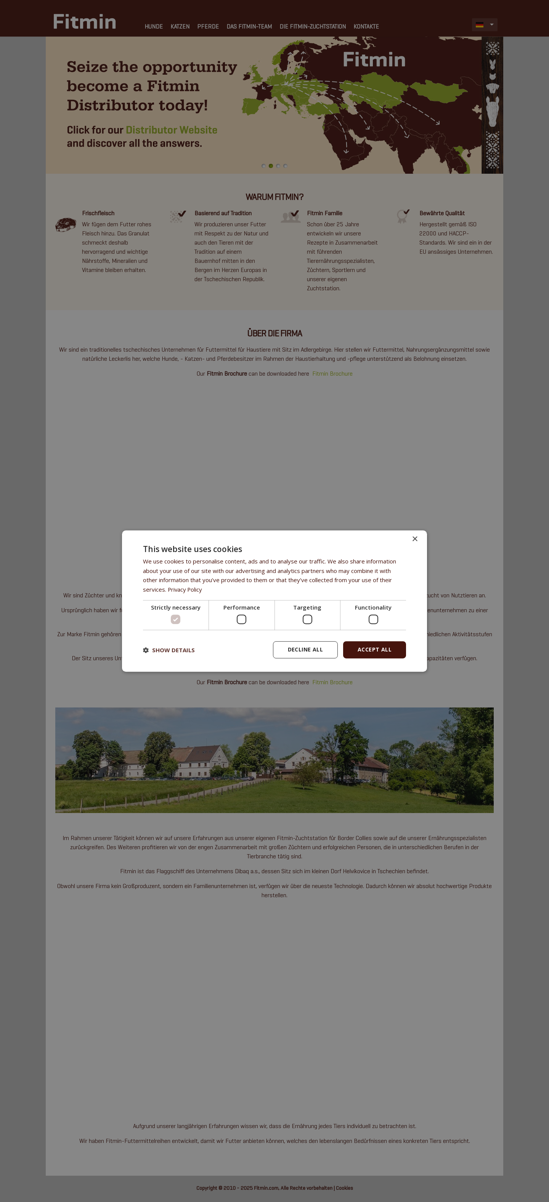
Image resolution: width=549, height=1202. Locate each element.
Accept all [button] (375, 649)
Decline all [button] (305, 649)
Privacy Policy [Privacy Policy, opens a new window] (186, 589)
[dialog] (274, 601)
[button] (169, 650)
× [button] (414, 539)
